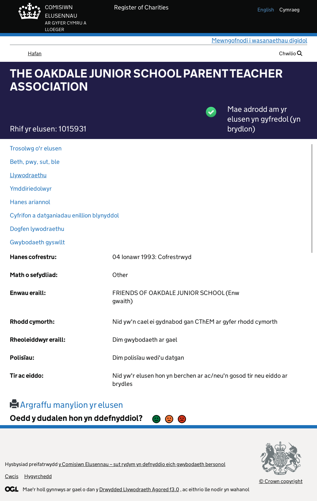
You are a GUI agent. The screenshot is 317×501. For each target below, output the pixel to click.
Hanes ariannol (30, 202)
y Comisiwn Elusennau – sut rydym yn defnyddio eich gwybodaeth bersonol (142, 464)
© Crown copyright (281, 481)
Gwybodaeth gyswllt (37, 242)
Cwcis (11, 476)
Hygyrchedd (38, 476)
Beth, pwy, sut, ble (35, 161)
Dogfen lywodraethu (37, 229)
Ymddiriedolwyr (31, 188)
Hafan (35, 53)
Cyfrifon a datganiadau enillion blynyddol (64, 215)
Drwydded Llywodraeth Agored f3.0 (139, 489)
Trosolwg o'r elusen (36, 148)
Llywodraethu (28, 175)
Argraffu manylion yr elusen (66, 404)
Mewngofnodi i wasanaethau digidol (259, 40)
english (265, 10)
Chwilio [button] (290, 53)
